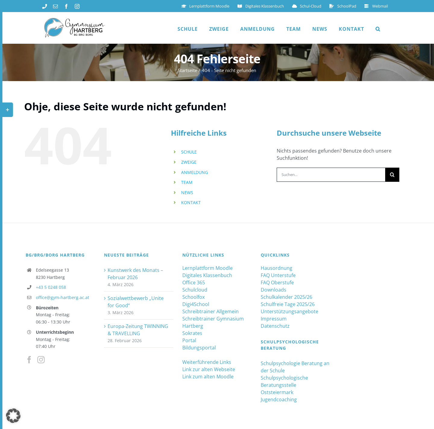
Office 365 (193, 282)
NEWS (187, 192)
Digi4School (195, 304)
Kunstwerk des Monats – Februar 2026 (135, 274)
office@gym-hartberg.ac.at (62, 297)
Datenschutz (275, 326)
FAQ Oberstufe (277, 282)
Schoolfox (193, 297)
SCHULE (189, 152)
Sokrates (192, 333)
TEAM (187, 182)
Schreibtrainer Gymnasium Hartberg (213, 322)
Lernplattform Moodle (207, 268)
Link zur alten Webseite (208, 369)
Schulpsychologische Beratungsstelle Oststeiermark (284, 385)
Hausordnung (276, 268)
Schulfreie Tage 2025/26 (288, 304)
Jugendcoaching (279, 399)
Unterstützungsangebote (289, 311)
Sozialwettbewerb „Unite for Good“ (136, 302)
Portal (189, 340)
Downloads (273, 289)
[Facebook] (29, 359)
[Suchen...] (331, 175)
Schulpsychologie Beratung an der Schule (295, 367)
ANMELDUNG (194, 172)
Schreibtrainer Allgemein (210, 311)
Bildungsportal (199, 347)
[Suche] (392, 175)
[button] (378, 29)
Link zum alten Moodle (208, 376)
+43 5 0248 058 (51, 287)
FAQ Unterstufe (278, 275)
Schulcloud (194, 289)
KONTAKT (191, 202)
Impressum (274, 318)
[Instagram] (41, 359)
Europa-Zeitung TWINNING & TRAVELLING (138, 330)
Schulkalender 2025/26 (286, 297)
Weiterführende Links (206, 362)
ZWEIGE (189, 162)
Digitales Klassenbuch (207, 275)
